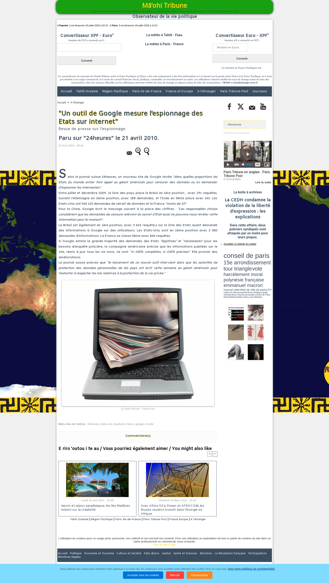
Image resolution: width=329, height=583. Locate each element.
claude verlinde (253, 265)
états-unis (106, 424)
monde (149, 424)
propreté (238, 265)
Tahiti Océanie (87, 91)
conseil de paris (237, 252)
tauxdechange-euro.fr (246, 82)
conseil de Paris (228, 267)
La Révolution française (214, 559)
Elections (192, 559)
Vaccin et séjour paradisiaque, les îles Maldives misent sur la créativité (94, 508)
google (139, 424)
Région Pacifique (115, 91)
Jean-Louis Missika (249, 267)
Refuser (175, 575)
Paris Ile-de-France (147, 91)
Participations (239, 559)
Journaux (259, 91)
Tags (173, 550)
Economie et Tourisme (95, 559)
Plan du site (160, 550)
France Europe (194, 519)
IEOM (226, 82)
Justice (156, 559)
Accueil (67, 91)
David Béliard (236, 267)
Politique (74, 559)
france (130, 424)
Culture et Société (123, 559)
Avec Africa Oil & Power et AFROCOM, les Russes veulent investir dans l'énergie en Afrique (176, 508)
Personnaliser (199, 575)
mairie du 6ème (231, 265)
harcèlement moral (235, 259)
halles (242, 267)
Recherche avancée (236, 132)
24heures (93, 424)
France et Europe (180, 91)
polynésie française (257, 259)
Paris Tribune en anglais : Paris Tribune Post (245, 173)
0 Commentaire (231, 178)
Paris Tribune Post (234, 91)
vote (264, 256)
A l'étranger (207, 91)
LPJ (225, 265)
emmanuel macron (235, 262)
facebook (119, 424)
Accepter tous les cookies (143, 575)
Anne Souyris (261, 265)
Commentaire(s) (137, 436)
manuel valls (250, 263)
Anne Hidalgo (244, 265)
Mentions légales (260, 559)
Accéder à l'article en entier (237, 242)
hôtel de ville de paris (263, 263)
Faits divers (143, 559)
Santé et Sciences (173, 559)
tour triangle (253, 256)
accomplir (268, 265)
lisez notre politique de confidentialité (251, 568)
